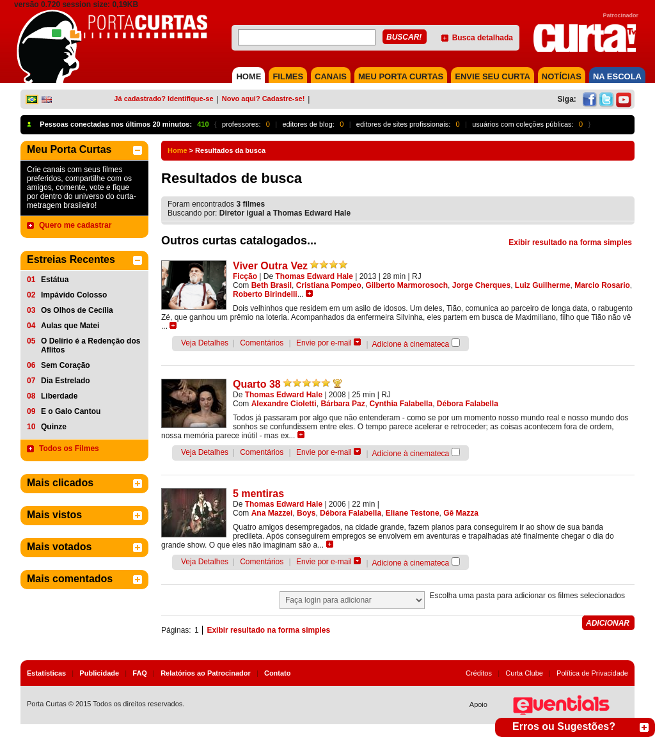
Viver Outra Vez (270, 265)
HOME (248, 76)
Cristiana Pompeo (328, 285)
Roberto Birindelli (265, 294)
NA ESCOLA (617, 76)
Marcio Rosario (602, 285)
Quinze (54, 426)
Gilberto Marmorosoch (406, 285)
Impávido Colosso (74, 294)
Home (177, 150)
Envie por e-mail (324, 342)
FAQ (139, 673)
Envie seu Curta (492, 76)
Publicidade (99, 673)
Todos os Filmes (69, 448)
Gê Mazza (460, 513)
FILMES (287, 76)
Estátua (54, 279)
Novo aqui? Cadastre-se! (263, 98)
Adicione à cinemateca (411, 344)
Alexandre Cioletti (284, 403)
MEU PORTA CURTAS (400, 76)
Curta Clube (524, 673)
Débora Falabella (467, 403)
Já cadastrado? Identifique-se (163, 98)
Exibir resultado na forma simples (570, 242)
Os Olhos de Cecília (77, 310)
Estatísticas (46, 673)
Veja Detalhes (204, 342)
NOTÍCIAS (561, 76)
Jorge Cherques (481, 285)
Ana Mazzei (272, 513)
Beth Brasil (271, 285)
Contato (277, 673)
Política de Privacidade (592, 673)
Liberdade (59, 396)
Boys (306, 513)
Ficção (245, 276)
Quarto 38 (257, 384)
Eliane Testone (412, 513)
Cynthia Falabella (400, 403)
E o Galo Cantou (70, 411)
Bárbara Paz (342, 403)
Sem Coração (65, 365)
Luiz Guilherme (543, 285)
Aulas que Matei (70, 325)
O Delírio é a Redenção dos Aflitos (90, 345)
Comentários (261, 342)
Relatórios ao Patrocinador (206, 673)
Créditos (479, 673)
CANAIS (331, 76)
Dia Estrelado (65, 380)
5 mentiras (258, 493)
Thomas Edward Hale (314, 276)
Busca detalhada (482, 37)
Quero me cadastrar (75, 225)
